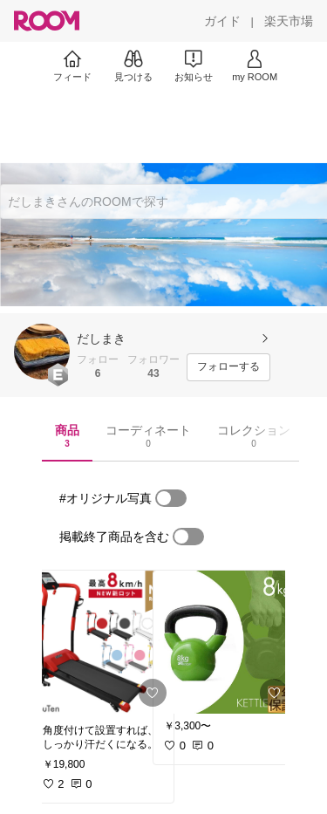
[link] (103, 642)
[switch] (171, 498)
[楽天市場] (288, 21)
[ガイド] (222, 21)
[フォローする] (228, 367)
